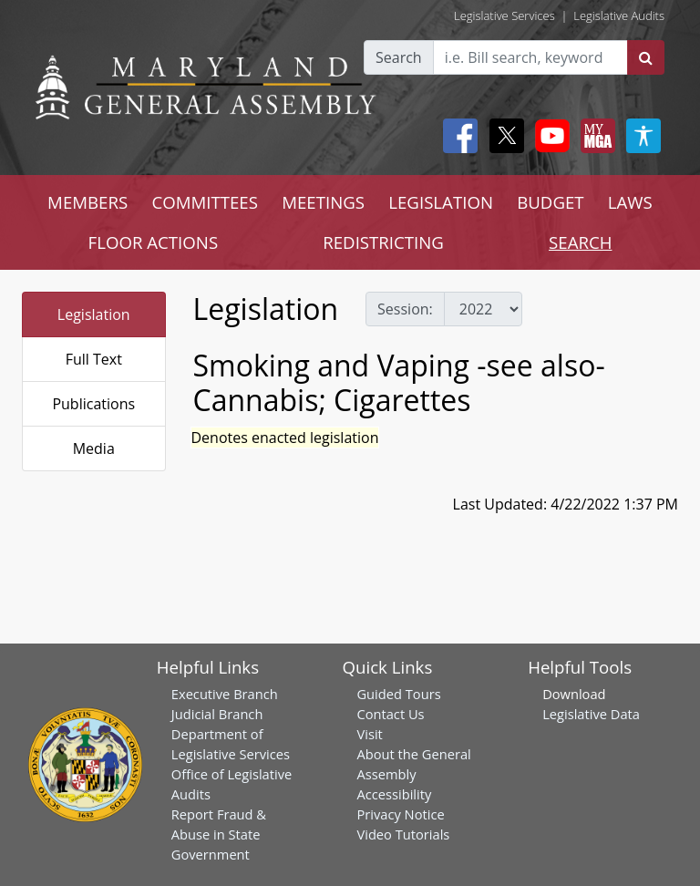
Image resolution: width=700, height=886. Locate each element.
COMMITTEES (204, 202)
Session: (405, 309)
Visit (369, 734)
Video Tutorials (402, 834)
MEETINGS (323, 202)
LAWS (630, 202)
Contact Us (390, 714)
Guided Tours (398, 694)
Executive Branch (224, 694)
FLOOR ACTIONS (153, 242)
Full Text (94, 359)
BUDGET (550, 202)
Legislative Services (504, 15)
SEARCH (580, 242)
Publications (93, 404)
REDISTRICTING (383, 242)
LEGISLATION (440, 202)
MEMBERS (87, 202)
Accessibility (393, 794)
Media (94, 448)
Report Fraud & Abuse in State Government (218, 834)
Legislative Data (591, 714)
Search (399, 57)
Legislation (93, 314)
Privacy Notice (400, 814)
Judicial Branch (217, 714)
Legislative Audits (618, 15)
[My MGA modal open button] (594, 135)
